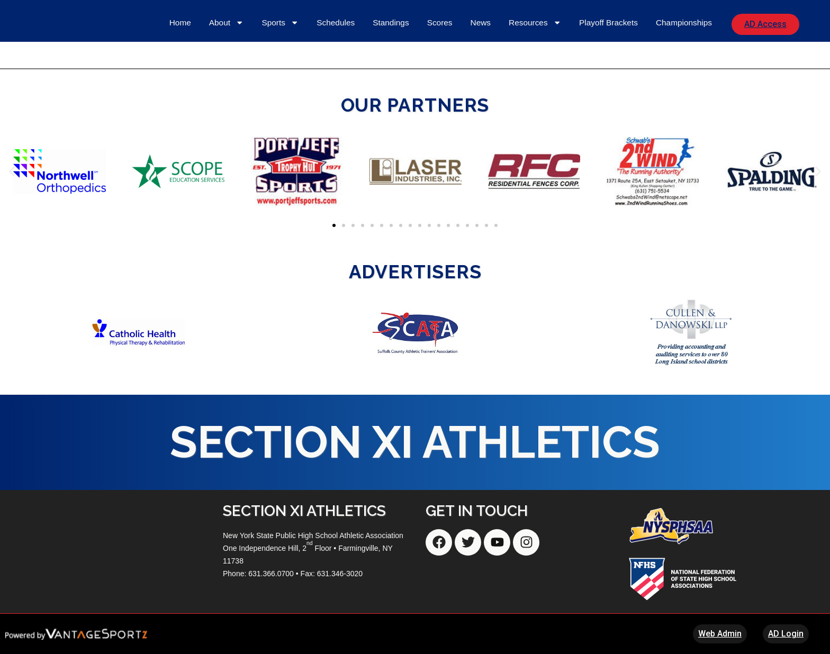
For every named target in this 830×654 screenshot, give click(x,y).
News (481, 22)
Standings (391, 22)
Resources (535, 22)
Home (180, 22)
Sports (280, 22)
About (226, 22)
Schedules (336, 22)
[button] (12, 171)
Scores (440, 22)
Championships (684, 22)
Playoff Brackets (608, 22)
